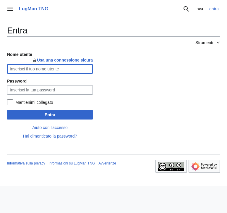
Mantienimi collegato (34, 102)
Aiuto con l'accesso (49, 127)
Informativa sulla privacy (26, 163)
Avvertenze (107, 163)
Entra (50, 114)
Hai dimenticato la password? (50, 136)
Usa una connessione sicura (62, 60)
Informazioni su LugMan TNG (72, 163)
